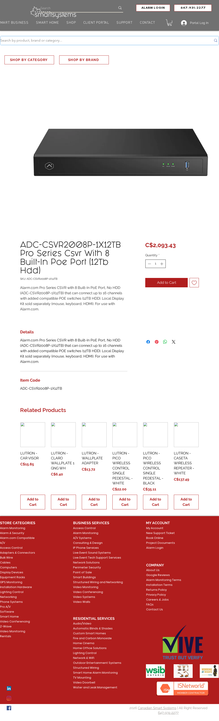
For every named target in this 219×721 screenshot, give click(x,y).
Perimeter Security (87, 567)
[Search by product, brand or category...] (102, 40)
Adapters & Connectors (17, 553)
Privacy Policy (156, 595)
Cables (5, 562)
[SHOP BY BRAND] (84, 59)
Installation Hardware (16, 587)
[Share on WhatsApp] (165, 342)
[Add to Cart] (32, 502)
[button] (153, 7)
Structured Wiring (86, 668)
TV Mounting (82, 677)
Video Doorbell (84, 682)
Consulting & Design (88, 543)
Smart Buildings (84, 577)
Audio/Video (82, 623)
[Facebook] (9, 708)
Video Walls (81, 602)
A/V (2, 543)
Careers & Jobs (157, 599)
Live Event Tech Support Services (90, 557)
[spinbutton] (155, 264)
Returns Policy (156, 590)
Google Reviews (158, 575)
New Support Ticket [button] (159, 533)
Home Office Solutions (90, 648)
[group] (109, 466)
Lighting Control (11, 592)
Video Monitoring (12, 631)
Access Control (11, 548)
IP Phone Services (86, 548)
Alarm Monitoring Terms (160, 580)
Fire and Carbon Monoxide (90, 638)
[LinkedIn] (9, 688)
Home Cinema (83, 643)
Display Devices (11, 572)
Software (7, 612)
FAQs (150, 604)
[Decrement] (149, 264)
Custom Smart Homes (89, 633)
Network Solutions (86, 562)
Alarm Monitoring (12, 528)
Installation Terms (159, 585)
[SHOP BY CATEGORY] (29, 59)
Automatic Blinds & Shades (90, 628)
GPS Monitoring (11, 582)
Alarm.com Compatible (17, 538)
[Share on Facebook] (148, 342)
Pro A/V (5, 607)
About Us (153, 570)
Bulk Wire (6, 557)
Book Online (154, 538)
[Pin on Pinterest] (156, 342)
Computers (8, 567)
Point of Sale (82, 572)
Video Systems (84, 597)
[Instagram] (9, 698)
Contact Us (154, 609)
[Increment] (162, 264)
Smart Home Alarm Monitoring (90, 673)
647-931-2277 (168, 713)
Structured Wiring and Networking (90, 582)
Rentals (5, 636)
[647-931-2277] (193, 7)
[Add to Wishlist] (194, 282)
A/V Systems (82, 538)
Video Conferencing (15, 621)
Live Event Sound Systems (90, 553)
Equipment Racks (12, 577)
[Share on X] (173, 342)
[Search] (74, 7)
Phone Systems (11, 602)
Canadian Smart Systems (157, 708)
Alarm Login (154, 548)
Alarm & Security (12, 533)
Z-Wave (6, 626)
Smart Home (9, 616)
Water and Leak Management (90, 687)
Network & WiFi (83, 658)
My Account (154, 528)
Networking (8, 597)
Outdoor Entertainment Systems (90, 663)
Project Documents (159, 543)
